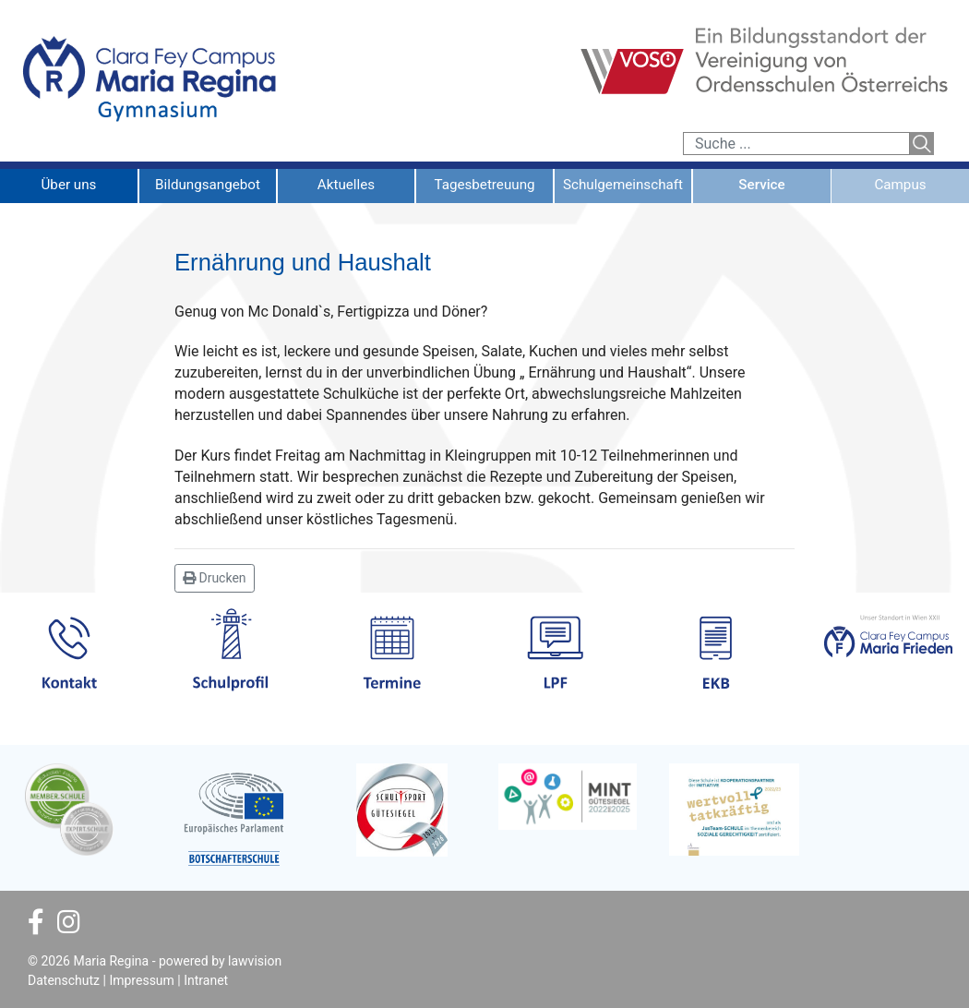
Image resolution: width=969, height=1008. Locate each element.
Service (761, 184)
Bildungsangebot (207, 184)
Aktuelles (346, 184)
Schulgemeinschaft (623, 184)
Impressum (141, 980)
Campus (900, 184)
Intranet (206, 980)
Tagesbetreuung (484, 184)
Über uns (69, 184)
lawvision (254, 961)
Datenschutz (64, 980)
